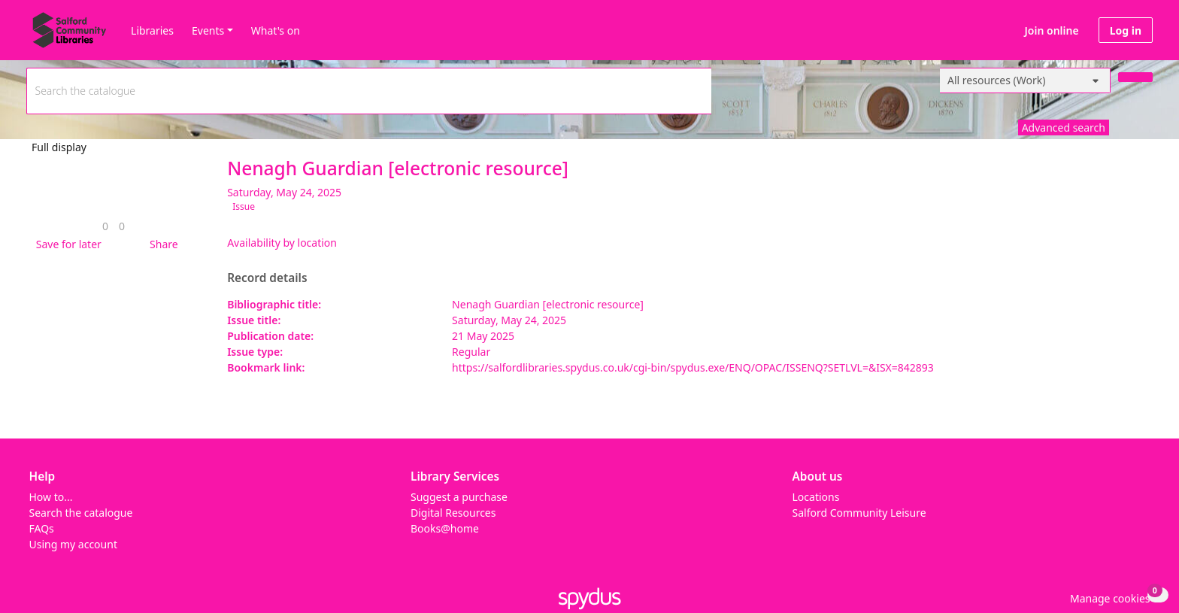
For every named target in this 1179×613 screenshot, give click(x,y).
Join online (1052, 30)
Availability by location (282, 242)
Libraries (152, 30)
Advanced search (1063, 127)
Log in (1125, 30)
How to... (51, 497)
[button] (66, 244)
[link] (105, 226)
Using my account (73, 544)
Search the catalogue (81, 512)
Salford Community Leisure (859, 512)
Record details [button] (267, 278)
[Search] (1135, 77)
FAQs (41, 528)
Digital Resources (453, 512)
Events (208, 30)
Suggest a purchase (459, 497)
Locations (816, 497)
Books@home (445, 528)
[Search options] (1025, 80)
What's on (275, 30)
